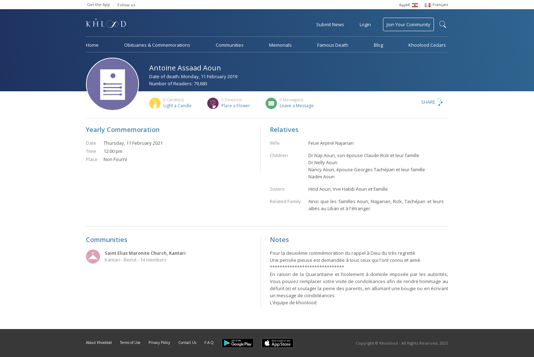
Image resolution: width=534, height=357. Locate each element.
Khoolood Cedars (427, 45)
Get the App (98, 4)
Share (428, 102)
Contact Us (187, 342)
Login (365, 24)
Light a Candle (177, 106)
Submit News (330, 24)
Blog (378, 45)
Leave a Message (297, 106)
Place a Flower (235, 106)
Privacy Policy (159, 342)
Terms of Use (130, 342)
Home (92, 45)
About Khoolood (99, 342)
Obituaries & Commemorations (157, 45)
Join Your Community (408, 24)
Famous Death (332, 45)
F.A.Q (209, 342)
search (442, 24)
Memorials (280, 45)
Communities (230, 45)
